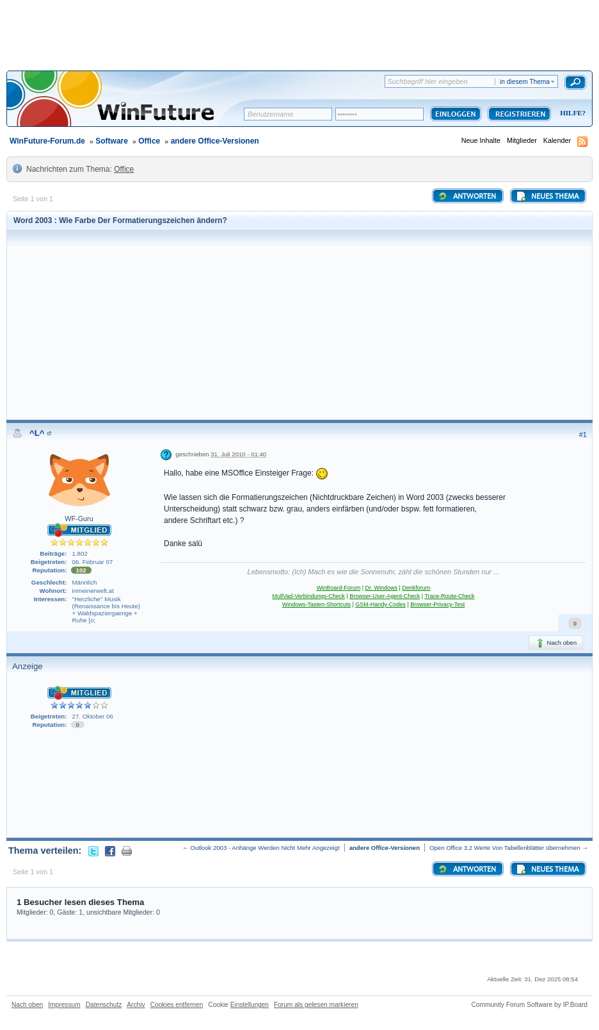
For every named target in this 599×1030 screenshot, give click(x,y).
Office (149, 141)
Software (111, 141)
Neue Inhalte (480, 140)
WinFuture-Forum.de (47, 141)
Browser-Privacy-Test (437, 604)
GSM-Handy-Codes (380, 604)
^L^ (36, 433)
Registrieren (519, 113)
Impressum (64, 1004)
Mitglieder (522, 140)
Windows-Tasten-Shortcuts (316, 604)
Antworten (467, 196)
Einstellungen (249, 1004)
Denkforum (416, 588)
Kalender (557, 140)
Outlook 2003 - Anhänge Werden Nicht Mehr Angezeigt (264, 847)
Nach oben (556, 643)
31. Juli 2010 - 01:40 (238, 454)
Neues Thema (547, 196)
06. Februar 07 (92, 561)
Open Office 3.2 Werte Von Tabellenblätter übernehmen (504, 847)
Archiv (136, 1004)
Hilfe (571, 113)
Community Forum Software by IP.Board (529, 1004)
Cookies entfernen (177, 1004)
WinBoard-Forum (339, 588)
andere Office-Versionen (215, 141)
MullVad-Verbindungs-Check (308, 596)
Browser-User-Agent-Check (384, 596)
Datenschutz (104, 1004)
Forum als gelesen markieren (316, 1004)
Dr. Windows (381, 588)
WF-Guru (79, 518)
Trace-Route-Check (449, 596)
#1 (583, 434)
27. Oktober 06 (92, 716)
